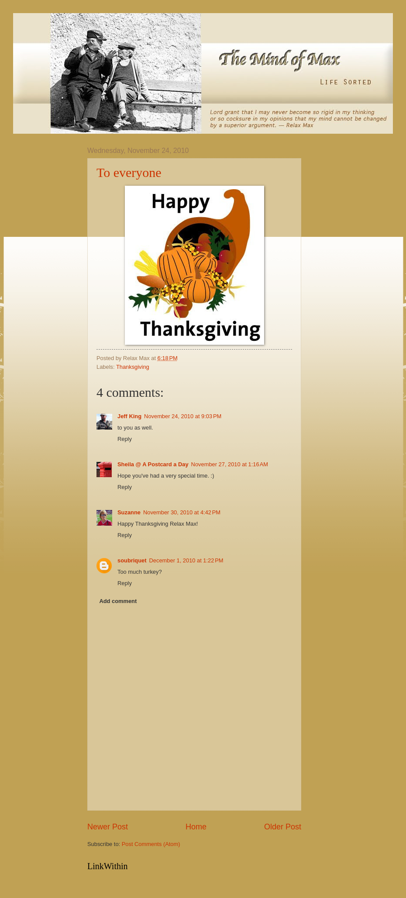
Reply (124, 439)
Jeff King (129, 416)
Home (196, 826)
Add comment (118, 601)
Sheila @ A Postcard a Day (153, 464)
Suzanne (129, 512)
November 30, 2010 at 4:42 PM (181, 512)
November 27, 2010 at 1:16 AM (229, 464)
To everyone (129, 172)
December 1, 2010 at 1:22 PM (186, 560)
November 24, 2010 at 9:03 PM (182, 416)
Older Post (282, 826)
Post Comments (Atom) (151, 844)
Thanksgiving (132, 367)
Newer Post (107, 826)
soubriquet (132, 560)
